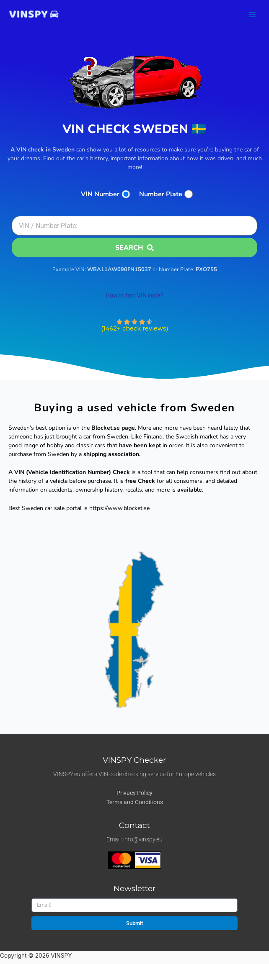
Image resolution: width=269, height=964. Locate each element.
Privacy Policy (134, 793)
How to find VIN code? (134, 295)
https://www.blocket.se (119, 508)
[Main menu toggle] (252, 14)
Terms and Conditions (134, 802)
